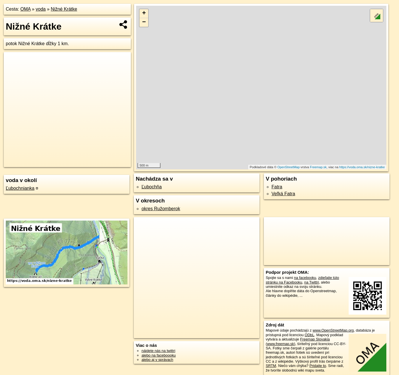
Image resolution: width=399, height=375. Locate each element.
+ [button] (144, 13)
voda (41, 9)
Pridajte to (318, 365)
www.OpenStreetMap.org (333, 330)
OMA (25, 9)
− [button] (144, 22)
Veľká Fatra (283, 193)
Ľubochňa (152, 186)
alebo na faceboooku (159, 355)
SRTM (271, 365)
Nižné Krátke (64, 9)
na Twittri (311, 282)
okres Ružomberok (161, 208)
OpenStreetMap (288, 167)
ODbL (309, 335)
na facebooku (305, 277)
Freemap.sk (318, 167)
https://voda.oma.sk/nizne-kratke (362, 167)
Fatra (277, 186)
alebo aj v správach (157, 359)
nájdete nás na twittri (158, 351)
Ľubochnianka (20, 188)
